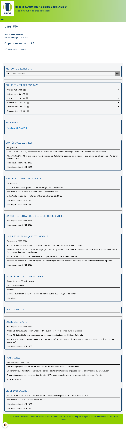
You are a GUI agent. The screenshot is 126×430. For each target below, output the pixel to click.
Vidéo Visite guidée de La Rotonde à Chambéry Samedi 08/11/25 (34, 196)
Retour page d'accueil (13, 34)
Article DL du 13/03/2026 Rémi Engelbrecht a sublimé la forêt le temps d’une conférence (44, 331)
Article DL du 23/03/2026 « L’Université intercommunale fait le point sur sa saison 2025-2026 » (47, 395)
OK (117, 73)
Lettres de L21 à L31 (18, 98)
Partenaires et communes (18, 362)
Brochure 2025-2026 (17, 128)
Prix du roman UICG (15, 285)
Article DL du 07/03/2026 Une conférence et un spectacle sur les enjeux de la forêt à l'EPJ (45, 245)
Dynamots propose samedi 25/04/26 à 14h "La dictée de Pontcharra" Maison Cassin (43, 366)
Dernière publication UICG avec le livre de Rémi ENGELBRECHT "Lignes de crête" (41, 293)
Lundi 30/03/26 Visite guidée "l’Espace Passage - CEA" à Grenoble (35, 187)
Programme (12, 147)
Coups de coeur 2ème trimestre (20, 281)
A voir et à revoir (14, 379)
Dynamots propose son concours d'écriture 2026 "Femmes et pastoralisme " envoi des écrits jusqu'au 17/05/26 (54, 375)
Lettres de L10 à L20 (18, 94)
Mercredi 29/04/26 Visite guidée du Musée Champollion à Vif (32, 191)
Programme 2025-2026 (17, 241)
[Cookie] (5, 425)
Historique (11, 298)
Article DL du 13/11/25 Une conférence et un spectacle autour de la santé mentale (42, 256)
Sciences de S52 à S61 (18, 111)
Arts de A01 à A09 (16, 90)
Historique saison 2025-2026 (19, 162)
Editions (10, 289)
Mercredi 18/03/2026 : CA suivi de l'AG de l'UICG (27, 399)
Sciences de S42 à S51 (18, 106)
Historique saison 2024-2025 (19, 167)
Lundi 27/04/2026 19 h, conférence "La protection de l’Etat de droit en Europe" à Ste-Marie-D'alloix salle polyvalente (56, 151)
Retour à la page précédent (16, 37)
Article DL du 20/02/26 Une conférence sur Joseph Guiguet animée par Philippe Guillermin (45, 335)
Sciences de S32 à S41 (18, 102)
